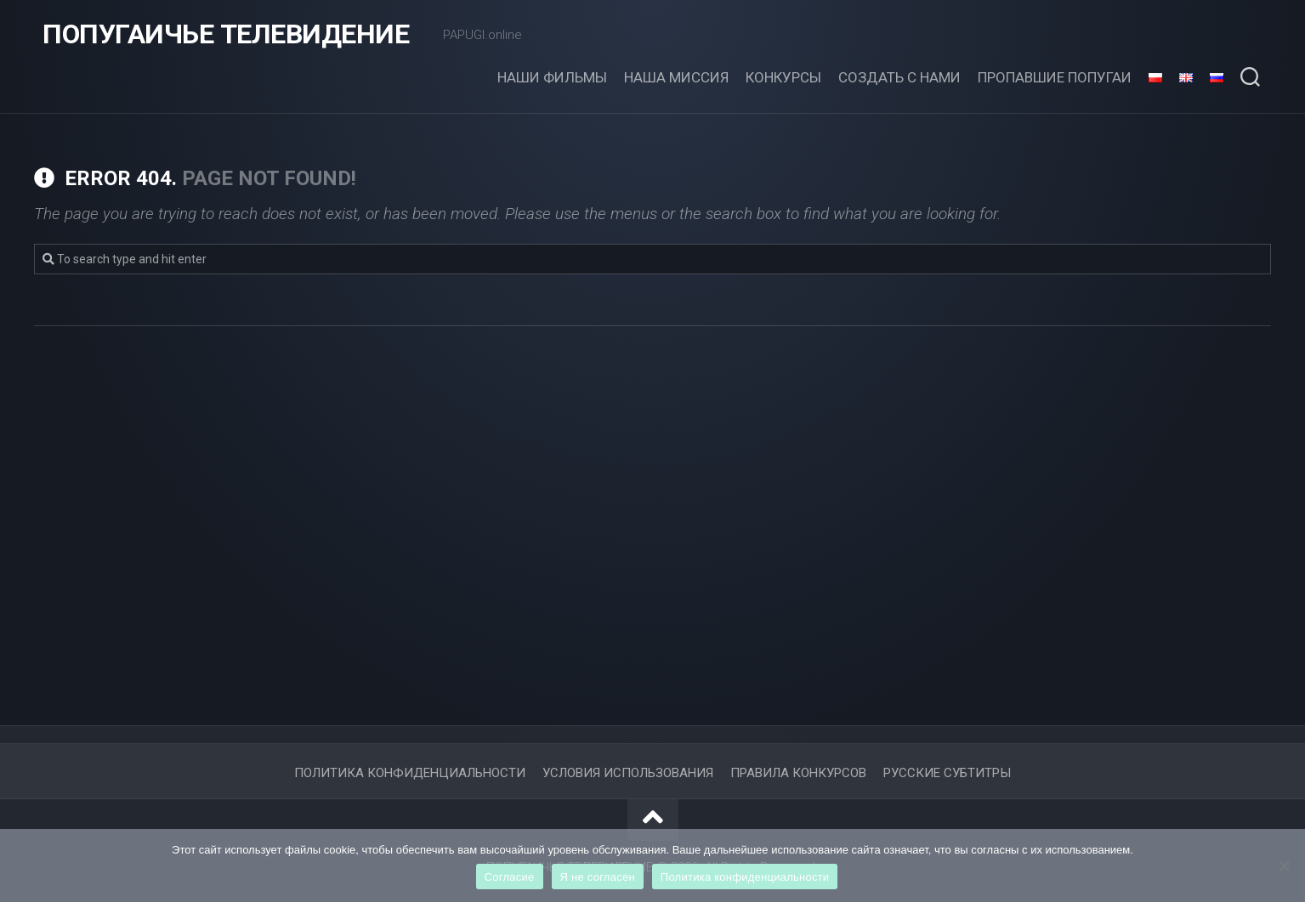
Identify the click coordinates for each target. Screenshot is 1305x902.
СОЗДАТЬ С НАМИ (899, 77)
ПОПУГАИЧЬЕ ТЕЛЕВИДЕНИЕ (226, 34)
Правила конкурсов (798, 773)
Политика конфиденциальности (745, 877)
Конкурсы (783, 77)
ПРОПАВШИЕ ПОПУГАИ (1055, 77)
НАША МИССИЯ (676, 77)
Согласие (510, 877)
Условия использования (627, 773)
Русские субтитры (947, 773)
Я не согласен (597, 877)
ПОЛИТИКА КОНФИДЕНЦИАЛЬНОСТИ (409, 773)
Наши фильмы (552, 77)
